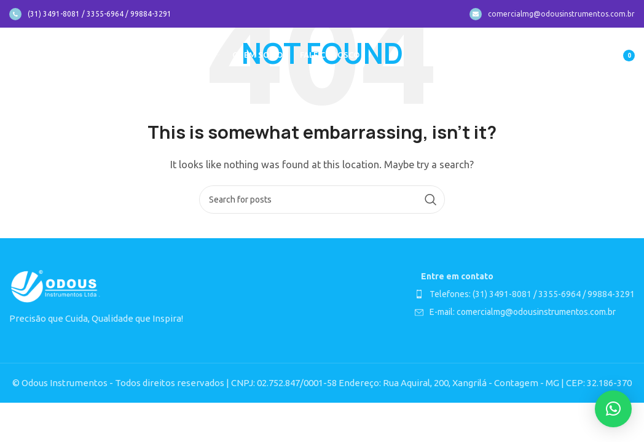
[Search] (322, 199)
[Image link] (55, 286)
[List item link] (525, 294)
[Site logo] (56, 54)
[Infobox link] (90, 14)
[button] (613, 408)
